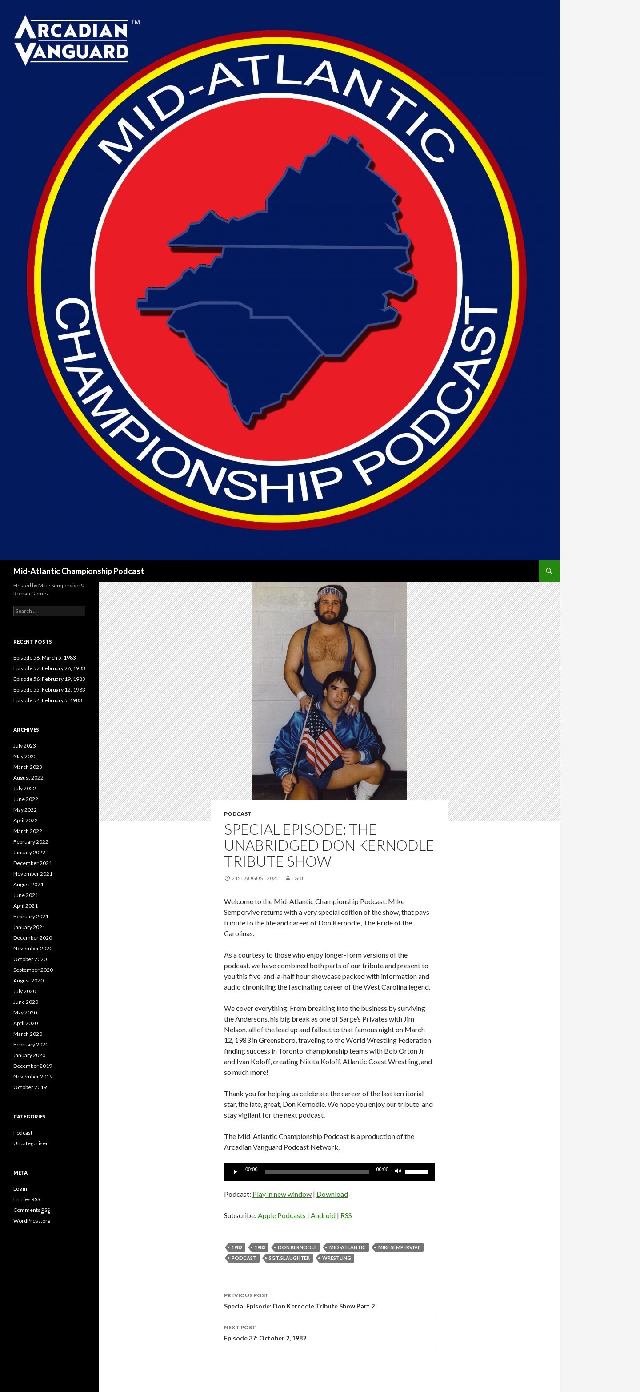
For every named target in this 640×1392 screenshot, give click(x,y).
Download (332, 1194)
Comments (31, 1210)
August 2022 (28, 777)
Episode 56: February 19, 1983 (49, 679)
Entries (26, 1199)
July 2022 (24, 788)
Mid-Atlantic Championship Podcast (78, 571)
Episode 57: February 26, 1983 (49, 668)
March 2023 (27, 767)
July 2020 (24, 991)
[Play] (235, 1171)
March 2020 (27, 1033)
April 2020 (25, 1023)
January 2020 (29, 1055)
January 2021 (29, 927)
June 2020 (25, 1001)
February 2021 (30, 916)
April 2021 (25, 905)
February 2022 (30, 841)
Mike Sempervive (399, 1247)
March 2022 (27, 831)
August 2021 (28, 884)
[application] (329, 1172)
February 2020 (30, 1044)
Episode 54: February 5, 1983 (47, 700)
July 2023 (24, 745)
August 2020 (28, 980)
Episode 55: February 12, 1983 (49, 689)
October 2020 (30, 959)
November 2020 (32, 948)
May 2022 (25, 809)
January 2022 (29, 852)
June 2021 (25, 895)
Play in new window (282, 1194)
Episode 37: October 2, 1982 (329, 1332)
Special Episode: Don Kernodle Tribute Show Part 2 (329, 1300)
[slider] (317, 1172)
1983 (260, 1247)
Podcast (238, 813)
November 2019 (32, 1076)
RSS (346, 1215)
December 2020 (32, 937)
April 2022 (25, 820)
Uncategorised (31, 1143)
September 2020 (33, 969)
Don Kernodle (297, 1247)
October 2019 (30, 1087)
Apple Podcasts (282, 1215)
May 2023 (25, 756)
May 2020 (25, 1012)
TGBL (298, 878)
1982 (237, 1247)
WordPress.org (31, 1220)
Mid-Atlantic (347, 1247)
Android (323, 1215)
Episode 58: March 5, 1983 (44, 657)
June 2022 (25, 799)
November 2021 (32, 873)
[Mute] (398, 1171)
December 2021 (32, 863)
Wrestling (336, 1258)
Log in (20, 1188)
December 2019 (32, 1065)
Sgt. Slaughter (289, 1258)
